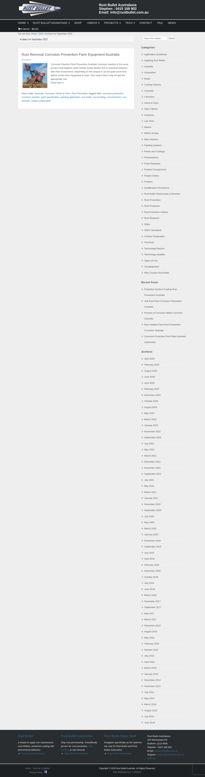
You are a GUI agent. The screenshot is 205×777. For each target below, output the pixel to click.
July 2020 (149, 516)
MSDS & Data (151, 133)
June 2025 (149, 376)
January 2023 (151, 425)
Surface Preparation (154, 236)
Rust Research (152, 218)
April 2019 (149, 558)
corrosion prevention (113, 93)
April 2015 (149, 662)
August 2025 (150, 371)
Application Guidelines (155, 54)
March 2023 (150, 419)
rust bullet (86, 97)
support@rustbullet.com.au (170, 754)
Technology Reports (154, 248)
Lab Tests (149, 121)
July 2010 (149, 716)
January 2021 (151, 498)
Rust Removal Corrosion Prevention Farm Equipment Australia (71, 54)
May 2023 (149, 413)
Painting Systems (153, 145)
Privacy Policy (36, 772)
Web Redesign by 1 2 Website (127, 772)
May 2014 (149, 698)
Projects (148, 181)
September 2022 (152, 437)
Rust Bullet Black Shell (120, 736)
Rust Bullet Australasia (40, 10)
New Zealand (151, 139)
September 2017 (152, 607)
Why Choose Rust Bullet (156, 272)
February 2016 (151, 643)
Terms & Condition (41, 768)
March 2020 (150, 528)
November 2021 (152, 468)
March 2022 (150, 455)
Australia (39, 93)
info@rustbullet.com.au (166, 751)
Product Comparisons (155, 169)
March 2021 (150, 492)
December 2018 (152, 571)
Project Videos (151, 175)
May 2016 (149, 637)
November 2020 (152, 504)
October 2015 (151, 649)
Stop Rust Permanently (33, 753)
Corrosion (50, 93)
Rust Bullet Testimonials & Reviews (162, 193)
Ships (147, 224)
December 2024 (152, 395)
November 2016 (152, 625)
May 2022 (149, 449)
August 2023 (150, 407)
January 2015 (151, 674)
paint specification (50, 97)
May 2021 (149, 486)
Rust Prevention (80, 93)
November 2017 (152, 601)
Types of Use (151, 260)
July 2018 (149, 583)
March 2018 (150, 595)
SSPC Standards (153, 230)
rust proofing (99, 97)
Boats (147, 78)
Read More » (57, 82)
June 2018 (149, 589)
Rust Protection (152, 206)
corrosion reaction (31, 97)
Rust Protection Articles (156, 212)
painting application (70, 97)
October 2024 (151, 401)
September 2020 (152, 510)
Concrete (149, 90)
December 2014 (152, 680)
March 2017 (150, 619)
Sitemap (151, 758)
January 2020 (151, 534)
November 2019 (152, 540)
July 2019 (149, 552)
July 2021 (149, 480)
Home (28, 768)
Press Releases (152, 163)
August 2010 (150, 710)
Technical (149, 242)
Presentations (151, 157)
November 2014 (152, 686)
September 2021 (152, 474)
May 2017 (149, 613)
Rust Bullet (25, 736)
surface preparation (41, 100)
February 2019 (151, 565)
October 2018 (151, 577)
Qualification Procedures (156, 188)
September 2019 (152, 546)
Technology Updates (154, 254)
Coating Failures (152, 84)
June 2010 (149, 722)
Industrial (149, 115)
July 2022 (149, 443)
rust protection (114, 97)
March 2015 (150, 668)
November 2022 (152, 431)
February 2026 (151, 364)
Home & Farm (63, 93)
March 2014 (150, 704)
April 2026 (149, 358)
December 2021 (152, 461)
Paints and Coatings (154, 151)
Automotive (150, 72)
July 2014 (149, 692)
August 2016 (150, 631)
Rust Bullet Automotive (77, 736)
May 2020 (149, 522)
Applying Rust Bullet (154, 60)
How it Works (151, 109)
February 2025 (151, 389)
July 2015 (149, 655)
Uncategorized (151, 266)
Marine (147, 127)
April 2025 (149, 383)
